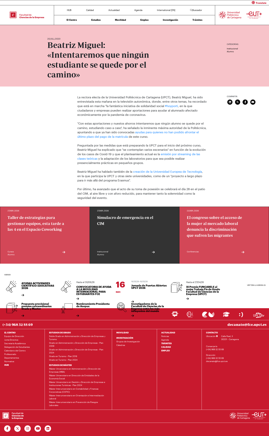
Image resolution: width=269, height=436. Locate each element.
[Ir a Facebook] (7, 428)
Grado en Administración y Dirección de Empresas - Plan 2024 (76, 351)
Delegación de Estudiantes (17, 347)
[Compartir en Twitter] (237, 101)
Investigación (170, 20)
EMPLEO (165, 350)
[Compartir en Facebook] (245, 101)
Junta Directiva (11, 339)
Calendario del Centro (15, 350)
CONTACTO (212, 332)
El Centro (72, 20)
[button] (203, 2)
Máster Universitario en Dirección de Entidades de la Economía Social (74, 376)
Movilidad (120, 20)
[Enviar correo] (253, 101)
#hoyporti (171, 106)
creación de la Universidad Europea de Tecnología (167, 171)
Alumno (230, 51)
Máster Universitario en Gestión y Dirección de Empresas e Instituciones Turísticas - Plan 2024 (77, 383)
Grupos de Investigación (128, 341)
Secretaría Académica (15, 343)
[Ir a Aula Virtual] (226, 315)
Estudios (96, 20)
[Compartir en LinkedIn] (230, 101)
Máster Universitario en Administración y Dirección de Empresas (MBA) (75, 370)
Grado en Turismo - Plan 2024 (63, 359)
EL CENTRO (10, 332)
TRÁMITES (166, 343)
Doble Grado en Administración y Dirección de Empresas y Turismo (77, 337)
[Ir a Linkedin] (48, 428)
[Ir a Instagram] (28, 428)
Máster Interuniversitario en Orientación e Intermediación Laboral (76, 397)
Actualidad (114, 10)
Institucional (232, 48)
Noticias (165, 336)
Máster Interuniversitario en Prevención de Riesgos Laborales (73, 403)
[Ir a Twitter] (17, 428)
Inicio (50, 29)
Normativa (9, 361)
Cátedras (120, 345)
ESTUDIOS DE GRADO (60, 332)
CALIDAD (166, 347)
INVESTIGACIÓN (124, 337)
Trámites (197, 20)
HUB (69, 10)
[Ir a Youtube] (38, 428)
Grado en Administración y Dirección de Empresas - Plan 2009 (76, 344)
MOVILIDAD (122, 332)
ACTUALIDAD (168, 332)
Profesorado (10, 354)
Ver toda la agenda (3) (256, 285)
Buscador (196, 10)
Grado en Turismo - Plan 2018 (63, 356)
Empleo (144, 20)
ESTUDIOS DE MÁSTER (60, 365)
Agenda (138, 10)
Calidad (90, 10)
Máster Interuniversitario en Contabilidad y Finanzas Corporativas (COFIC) (73, 390)
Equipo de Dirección (14, 336)
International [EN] (166, 10)
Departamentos (11, 357)
